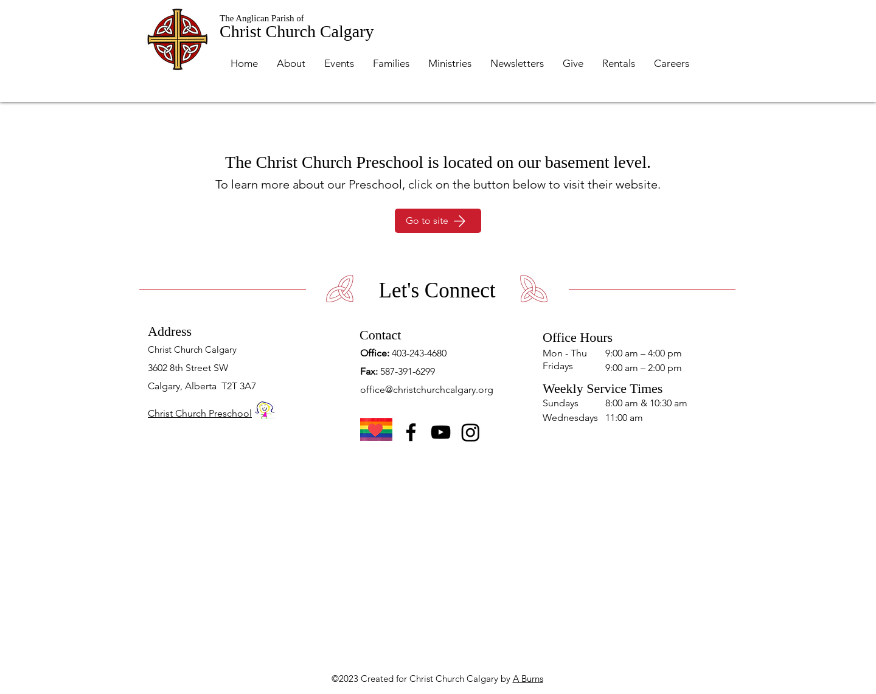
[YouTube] (441, 432)
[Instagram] (470, 432)
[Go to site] (438, 221)
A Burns (528, 678)
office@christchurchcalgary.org (426, 389)
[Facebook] (411, 432)
